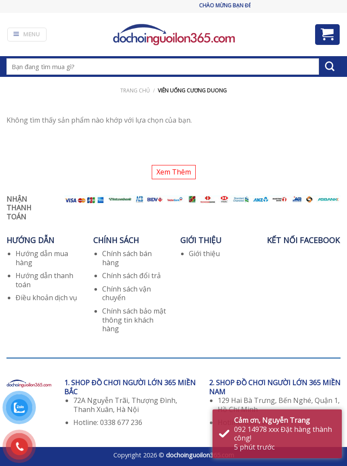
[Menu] (27, 34)
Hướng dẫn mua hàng (42, 258)
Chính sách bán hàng (127, 258)
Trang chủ (135, 90)
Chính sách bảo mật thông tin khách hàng (134, 320)
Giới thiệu (204, 253)
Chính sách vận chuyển (126, 293)
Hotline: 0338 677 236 (107, 422)
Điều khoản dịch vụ (46, 297)
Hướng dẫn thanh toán (44, 280)
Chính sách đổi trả (131, 275)
